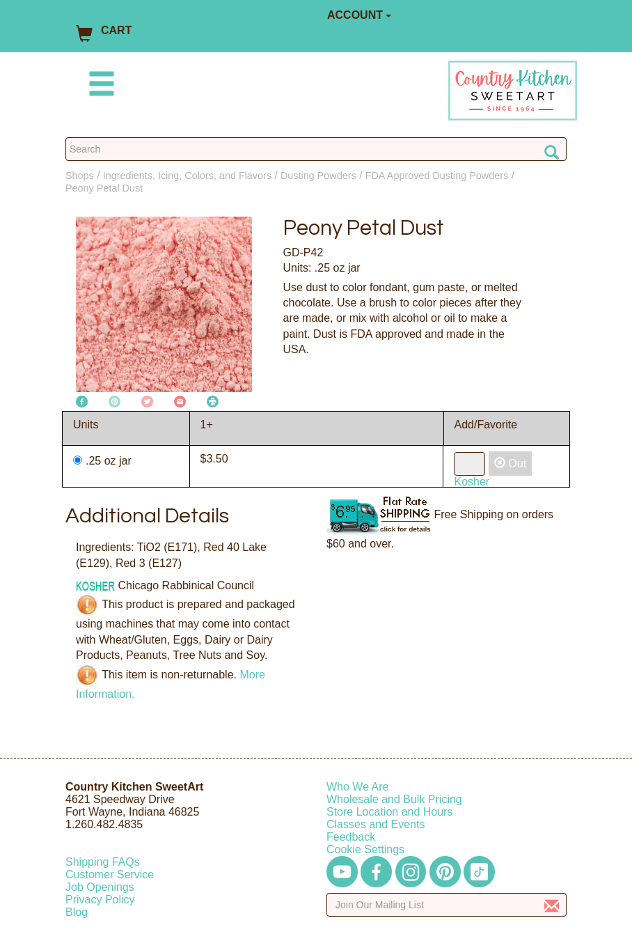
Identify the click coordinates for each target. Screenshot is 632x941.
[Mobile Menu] (99, 86)
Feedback (350, 837)
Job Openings (99, 887)
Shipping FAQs (102, 862)
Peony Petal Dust (104, 188)
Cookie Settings (365, 849)
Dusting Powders (318, 175)
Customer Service (109, 874)
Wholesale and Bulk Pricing (394, 799)
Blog (76, 912)
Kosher (471, 482)
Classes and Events (375, 824)
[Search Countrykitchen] (316, 149)
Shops (79, 175)
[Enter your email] (446, 905)
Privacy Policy (100, 899)
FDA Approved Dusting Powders (437, 175)
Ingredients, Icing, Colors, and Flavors (187, 175)
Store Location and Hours (389, 812)
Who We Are (357, 787)
